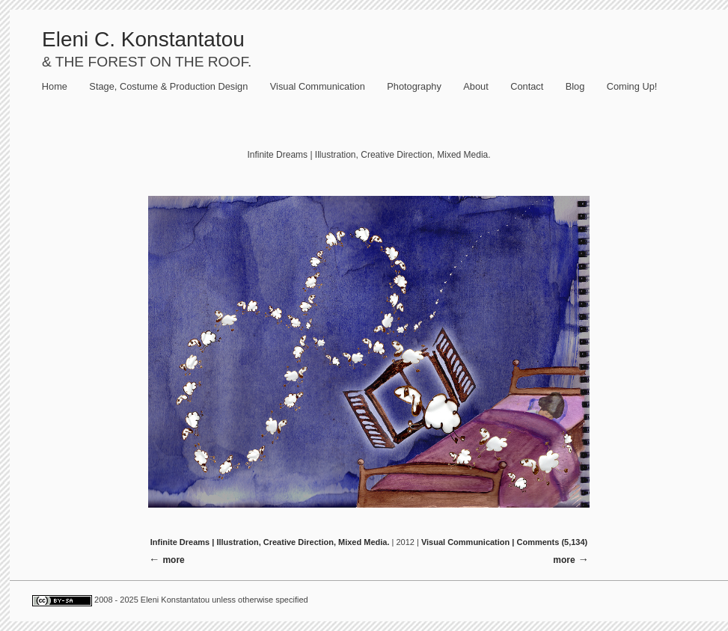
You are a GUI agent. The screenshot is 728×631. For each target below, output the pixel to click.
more (564, 560)
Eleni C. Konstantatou (143, 39)
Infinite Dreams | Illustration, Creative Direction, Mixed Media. (270, 542)
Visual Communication (317, 86)
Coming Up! (632, 86)
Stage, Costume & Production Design (168, 86)
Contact (526, 86)
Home (54, 86)
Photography (414, 86)
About (475, 86)
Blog (575, 86)
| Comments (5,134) (549, 542)
